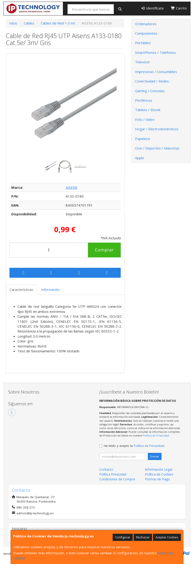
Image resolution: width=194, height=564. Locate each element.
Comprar (104, 250)
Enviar (154, 456)
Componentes (146, 33)
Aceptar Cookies (167, 537)
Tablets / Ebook (147, 109)
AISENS (71, 187)
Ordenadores (145, 23)
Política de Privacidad (156, 435)
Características (21, 289)
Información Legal (158, 469)
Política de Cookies (159, 474)
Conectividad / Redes (152, 81)
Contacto (106, 469)
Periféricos (143, 100)
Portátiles (143, 42)
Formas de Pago (157, 479)
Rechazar (143, 537)
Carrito (179, 8)
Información (50, 289)
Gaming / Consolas (150, 90)
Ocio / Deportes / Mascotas (157, 148)
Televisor (142, 62)
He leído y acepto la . (134, 446)
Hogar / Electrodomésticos (156, 129)
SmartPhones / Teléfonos (155, 52)
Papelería (142, 138)
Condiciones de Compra (117, 479)
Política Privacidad (112, 474)
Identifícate (152, 8)
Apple (139, 157)
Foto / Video (145, 119)
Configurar (122, 537)
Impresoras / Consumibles (156, 71)
